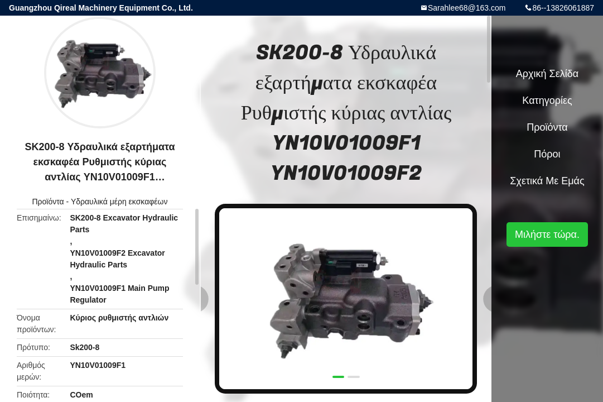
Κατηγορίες (547, 100)
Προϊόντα (48, 201)
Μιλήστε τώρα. (547, 234)
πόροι (547, 154)
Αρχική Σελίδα (547, 73)
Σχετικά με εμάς (547, 180)
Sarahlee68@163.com (467, 7)
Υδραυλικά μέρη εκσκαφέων (119, 201)
